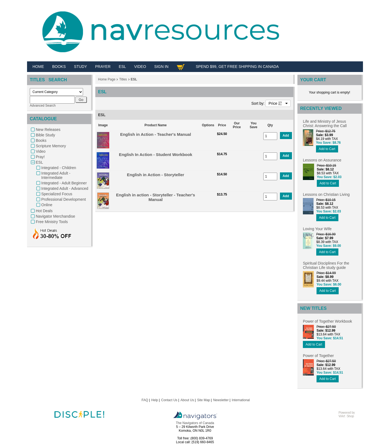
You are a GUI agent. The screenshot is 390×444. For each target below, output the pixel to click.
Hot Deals (44, 211)
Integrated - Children (58, 168)
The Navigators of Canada (195, 423)
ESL (39, 162)
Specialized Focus (56, 194)
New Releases (48, 129)
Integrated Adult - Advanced (64, 188)
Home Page (106, 79)
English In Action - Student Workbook (155, 154)
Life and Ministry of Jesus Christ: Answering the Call (325, 123)
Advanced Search (43, 105)
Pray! (40, 157)
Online (46, 205)
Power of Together (318, 355)
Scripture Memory (51, 146)
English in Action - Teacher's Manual (155, 134)
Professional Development (63, 199)
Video (41, 151)
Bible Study (45, 135)
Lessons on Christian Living (326, 194)
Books (41, 140)
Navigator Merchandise (55, 216)
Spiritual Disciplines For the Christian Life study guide (326, 265)
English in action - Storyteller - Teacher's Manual (155, 197)
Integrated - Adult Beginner (64, 183)
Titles (123, 79)
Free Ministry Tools (52, 222)
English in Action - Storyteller (155, 174)
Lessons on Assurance (322, 160)
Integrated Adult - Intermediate (55, 175)
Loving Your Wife (317, 229)
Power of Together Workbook (327, 321)
